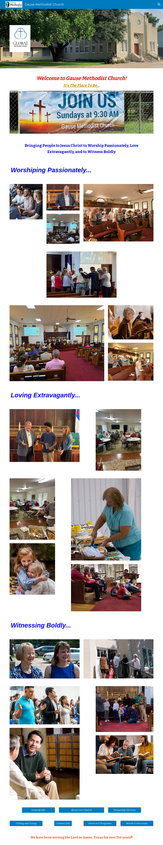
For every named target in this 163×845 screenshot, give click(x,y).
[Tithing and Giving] (26, 823)
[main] (82, 81)
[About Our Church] (81, 810)
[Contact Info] (63, 823)
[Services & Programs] (100, 823)
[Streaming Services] (124, 810)
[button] (159, 4)
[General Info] (38, 810)
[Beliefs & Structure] (136, 823)
